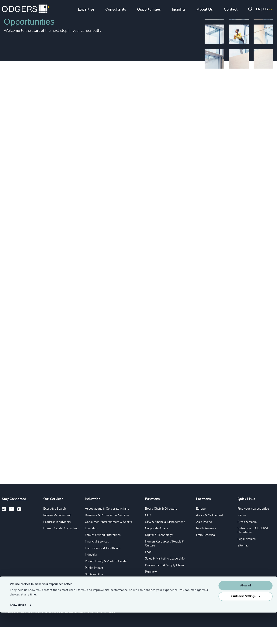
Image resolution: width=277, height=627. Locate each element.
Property (151, 571)
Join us (242, 515)
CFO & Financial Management (165, 521)
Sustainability (94, 574)
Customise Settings (245, 610)
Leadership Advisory (57, 521)
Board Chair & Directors (161, 508)
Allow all (245, 600)
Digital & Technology (159, 534)
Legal (148, 551)
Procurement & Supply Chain (164, 565)
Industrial (91, 554)
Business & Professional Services (107, 515)
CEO (148, 515)
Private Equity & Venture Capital (106, 561)
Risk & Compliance (157, 578)
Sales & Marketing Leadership (165, 558)
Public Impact (94, 567)
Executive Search (54, 508)
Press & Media (247, 521)
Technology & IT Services (102, 581)
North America (206, 528)
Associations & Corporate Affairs (107, 508)
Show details (18, 619)
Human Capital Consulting (60, 528)
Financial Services (97, 541)
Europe (201, 508)
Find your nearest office (253, 508)
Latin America (205, 534)
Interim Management (57, 515)
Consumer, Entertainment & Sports (108, 521)
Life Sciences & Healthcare (102, 548)
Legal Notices (246, 538)
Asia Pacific (204, 521)
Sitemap (242, 545)
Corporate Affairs (156, 528)
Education (91, 528)
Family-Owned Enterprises (103, 534)
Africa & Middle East (209, 515)
